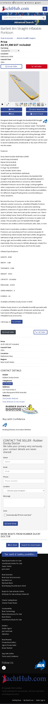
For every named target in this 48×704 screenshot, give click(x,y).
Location (6, 486)
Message (6, 496)
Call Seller (37, 66)
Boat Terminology (8, 611)
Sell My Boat (6, 3)
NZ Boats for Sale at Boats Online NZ (15, 594)
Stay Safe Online (8, 653)
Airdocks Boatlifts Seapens (26, 38)
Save (5, 511)
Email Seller (11, 66)
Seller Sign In (40, 700)
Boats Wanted (7, 648)
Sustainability (7, 608)
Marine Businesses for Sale (12, 614)
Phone (5, 477)
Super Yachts (7, 566)
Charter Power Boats (9, 603)
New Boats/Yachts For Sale (12, 561)
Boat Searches (7, 575)
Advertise (5, 634)
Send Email (10, 523)
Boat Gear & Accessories (11, 577)
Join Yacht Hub (7, 631)
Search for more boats (31, 545)
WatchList (29, 3)
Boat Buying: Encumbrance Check (14, 586)
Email (5, 467)
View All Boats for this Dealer (14, 402)
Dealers (5, 626)
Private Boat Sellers (9, 642)
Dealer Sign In (7, 628)
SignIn (35, 3)
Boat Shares (6, 617)
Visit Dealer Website (10, 398)
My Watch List (7, 580)
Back (11, 114)
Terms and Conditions (10, 656)
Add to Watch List (36, 109)
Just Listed (5, 569)
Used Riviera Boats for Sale (12, 620)
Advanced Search (24, 22)
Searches (17, 3)
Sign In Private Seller (9, 645)
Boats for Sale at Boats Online (13, 591)
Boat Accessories (7, 38)
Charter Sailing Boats (9, 600)
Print (11, 109)
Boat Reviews (7, 640)
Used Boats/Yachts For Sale (12, 563)
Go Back (12, 545)
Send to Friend (36, 114)
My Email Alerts (7, 583)
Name (5, 457)
